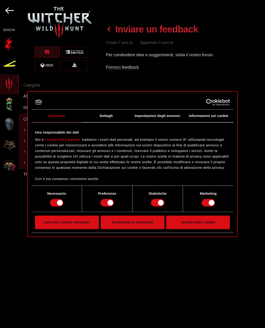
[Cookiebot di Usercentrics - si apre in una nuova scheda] (209, 102)
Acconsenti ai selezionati (132, 222)
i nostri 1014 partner (63, 139)
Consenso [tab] (56, 116)
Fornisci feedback (122, 67)
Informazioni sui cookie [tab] (208, 116)
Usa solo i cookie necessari (67, 222)
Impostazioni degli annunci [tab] (157, 116)
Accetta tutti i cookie (198, 222)
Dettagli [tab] (106, 116)
